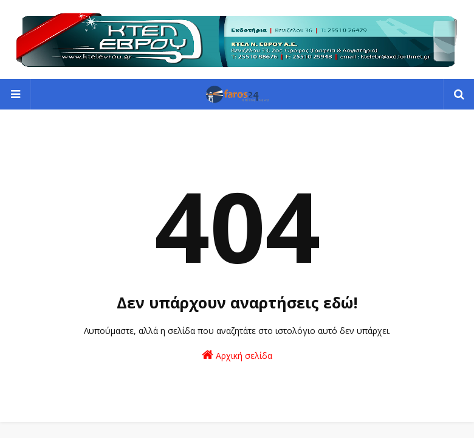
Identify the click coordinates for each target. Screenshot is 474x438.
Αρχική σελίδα (237, 355)
